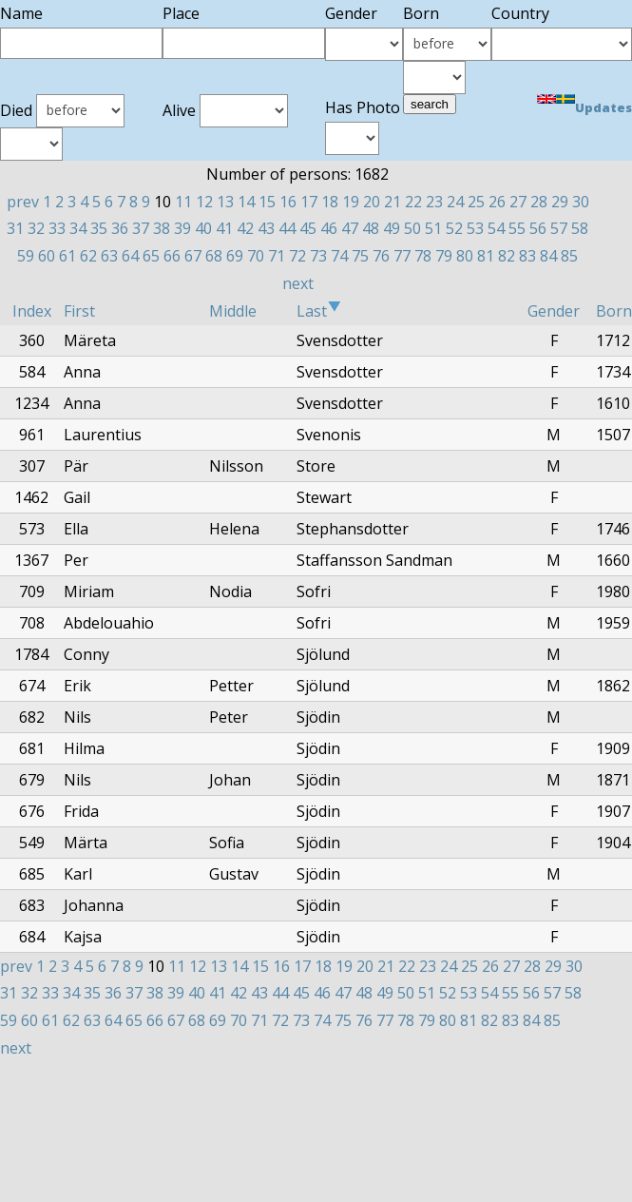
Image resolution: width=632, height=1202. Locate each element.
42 (245, 228)
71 (276, 255)
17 (308, 201)
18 (329, 201)
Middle (233, 310)
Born (614, 310)
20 (371, 201)
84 (548, 255)
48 (370, 228)
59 (25, 255)
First (79, 310)
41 (224, 228)
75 (360, 255)
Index (31, 310)
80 (464, 255)
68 (213, 255)
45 (307, 228)
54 (496, 228)
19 (350, 201)
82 (506, 255)
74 (339, 255)
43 (266, 228)
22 (413, 201)
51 (433, 228)
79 (443, 255)
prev (23, 201)
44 (287, 228)
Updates (603, 107)
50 (412, 228)
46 (328, 228)
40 (203, 228)
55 (517, 228)
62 (88, 255)
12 (204, 201)
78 (422, 255)
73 (318, 255)
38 (161, 228)
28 (538, 201)
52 (454, 228)
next (298, 283)
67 (192, 255)
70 (255, 255)
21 (392, 201)
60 (46, 255)
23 (434, 201)
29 (559, 201)
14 (246, 201)
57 (558, 228)
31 (15, 228)
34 (77, 228)
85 (569, 255)
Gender (553, 310)
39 (182, 228)
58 (579, 228)
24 (455, 201)
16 (288, 201)
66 (172, 255)
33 (57, 228)
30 (580, 201)
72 (297, 255)
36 (119, 228)
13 (225, 201)
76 (381, 255)
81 (485, 255)
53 (475, 228)
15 (267, 201)
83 (527, 255)
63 (109, 255)
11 (183, 201)
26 (497, 201)
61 (67, 255)
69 (234, 255)
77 (402, 255)
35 (98, 228)
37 (140, 228)
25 (476, 201)
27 (518, 201)
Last (319, 310)
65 (151, 255)
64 (130, 255)
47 (349, 228)
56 (537, 228)
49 (391, 228)
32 (36, 228)
